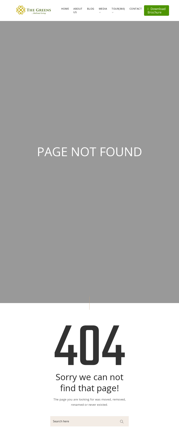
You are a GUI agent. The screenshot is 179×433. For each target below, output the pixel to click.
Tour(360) (118, 10)
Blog (90, 8)
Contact (136, 8)
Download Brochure (157, 10)
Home (65, 8)
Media (103, 10)
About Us (78, 10)
